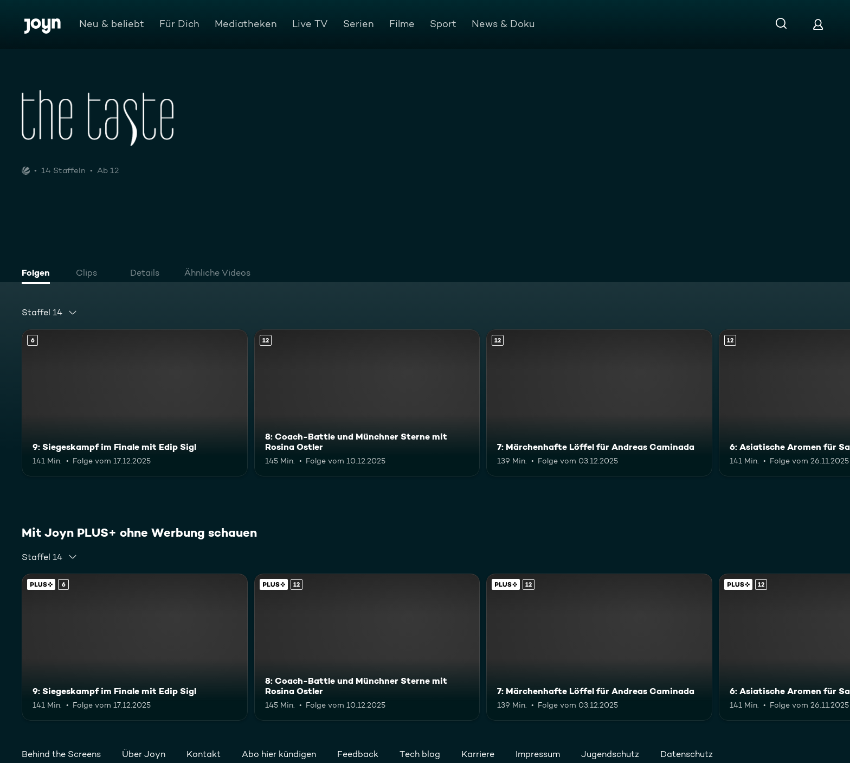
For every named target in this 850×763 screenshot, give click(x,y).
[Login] (818, 24)
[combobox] (49, 312)
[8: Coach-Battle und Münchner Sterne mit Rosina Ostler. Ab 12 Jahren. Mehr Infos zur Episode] (367, 402)
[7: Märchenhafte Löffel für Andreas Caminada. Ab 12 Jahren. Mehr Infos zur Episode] (599, 402)
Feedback (357, 754)
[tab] (38, 274)
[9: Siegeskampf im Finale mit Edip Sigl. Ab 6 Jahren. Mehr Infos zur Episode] (135, 402)
